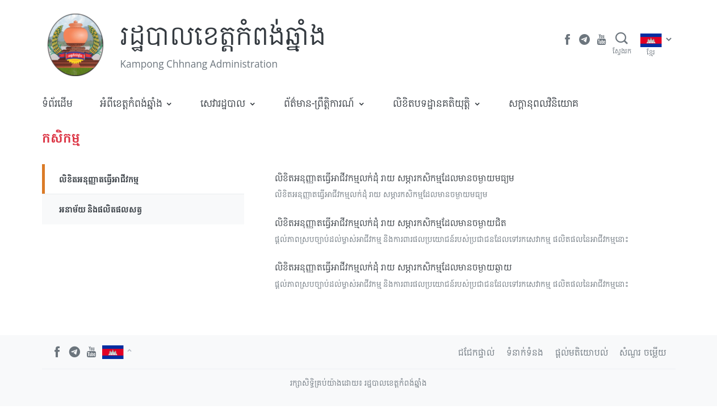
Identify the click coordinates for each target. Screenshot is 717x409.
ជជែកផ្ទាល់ (476, 352)
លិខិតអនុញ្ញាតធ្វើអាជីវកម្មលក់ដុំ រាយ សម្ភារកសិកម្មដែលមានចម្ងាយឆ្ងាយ (393, 267)
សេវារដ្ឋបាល (222, 103)
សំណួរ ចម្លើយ (642, 352)
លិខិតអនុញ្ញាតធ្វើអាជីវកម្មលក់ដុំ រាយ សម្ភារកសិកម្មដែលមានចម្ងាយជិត (390, 222)
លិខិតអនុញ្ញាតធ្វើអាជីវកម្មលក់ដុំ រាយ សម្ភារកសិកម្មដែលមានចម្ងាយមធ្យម (394, 178)
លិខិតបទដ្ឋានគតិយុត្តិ (431, 103)
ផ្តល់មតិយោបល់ (581, 352)
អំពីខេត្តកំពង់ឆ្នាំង (131, 103)
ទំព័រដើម (57, 103)
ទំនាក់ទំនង (524, 352)
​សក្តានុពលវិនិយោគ (543, 103)
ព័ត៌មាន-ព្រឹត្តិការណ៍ (319, 103)
